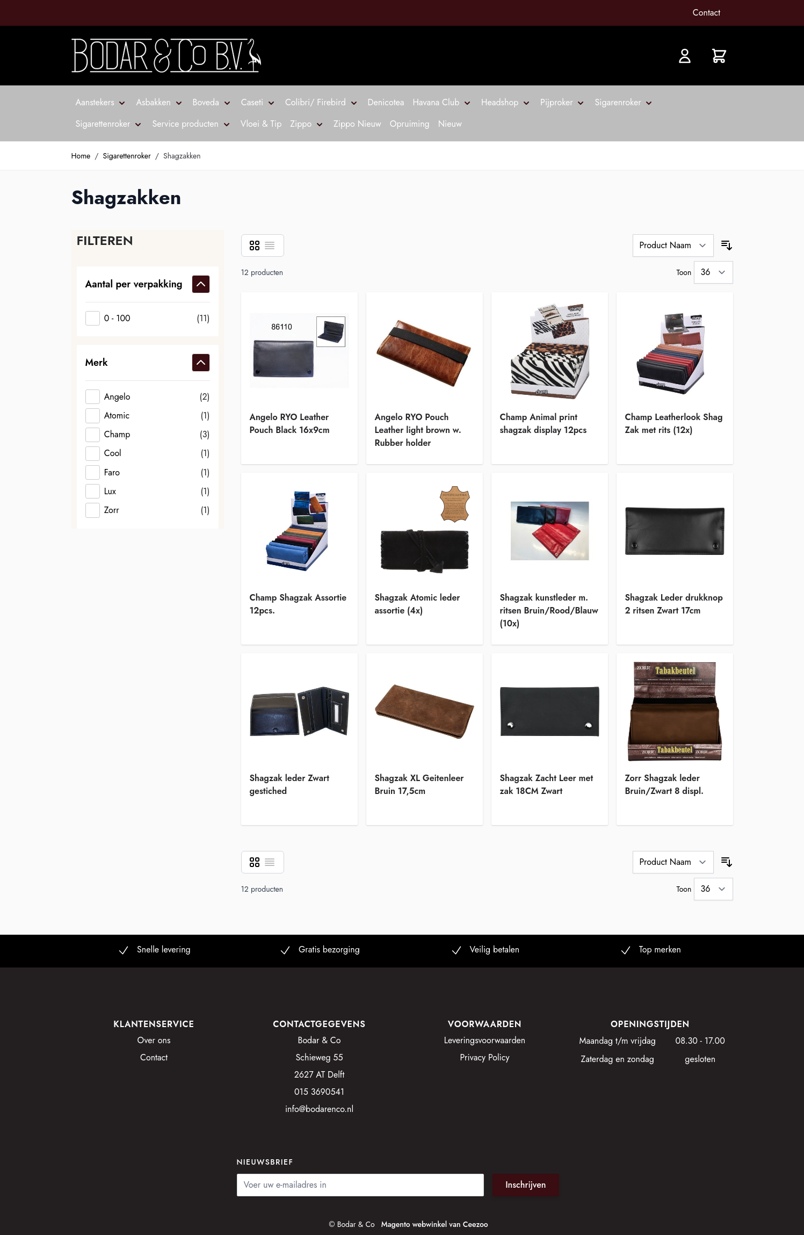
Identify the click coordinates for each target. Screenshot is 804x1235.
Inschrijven (525, 1185)
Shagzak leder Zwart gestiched (289, 784)
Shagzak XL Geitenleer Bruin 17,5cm (419, 784)
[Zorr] (147, 510)
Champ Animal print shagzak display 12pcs (543, 423)
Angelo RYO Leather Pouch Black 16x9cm (290, 423)
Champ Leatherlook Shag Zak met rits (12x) (674, 423)
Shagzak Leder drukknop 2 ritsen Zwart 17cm (674, 604)
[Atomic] (147, 415)
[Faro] (147, 472)
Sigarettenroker (127, 155)
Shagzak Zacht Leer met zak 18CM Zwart (546, 784)
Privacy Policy (485, 1057)
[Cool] (147, 453)
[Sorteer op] (673, 245)
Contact (706, 12)
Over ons (154, 1040)
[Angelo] (147, 396)
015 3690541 (319, 1092)
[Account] (685, 56)
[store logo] (166, 56)
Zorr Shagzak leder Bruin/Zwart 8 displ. (664, 784)
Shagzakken (182, 155)
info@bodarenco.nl (319, 1109)
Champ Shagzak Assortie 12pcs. (298, 604)
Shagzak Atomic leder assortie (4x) (417, 604)
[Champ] (147, 435)
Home (81, 155)
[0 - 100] (147, 318)
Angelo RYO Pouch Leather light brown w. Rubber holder (418, 425)
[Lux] (147, 491)
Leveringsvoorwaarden (485, 1040)
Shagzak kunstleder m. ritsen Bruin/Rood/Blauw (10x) (549, 606)
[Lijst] (269, 245)
